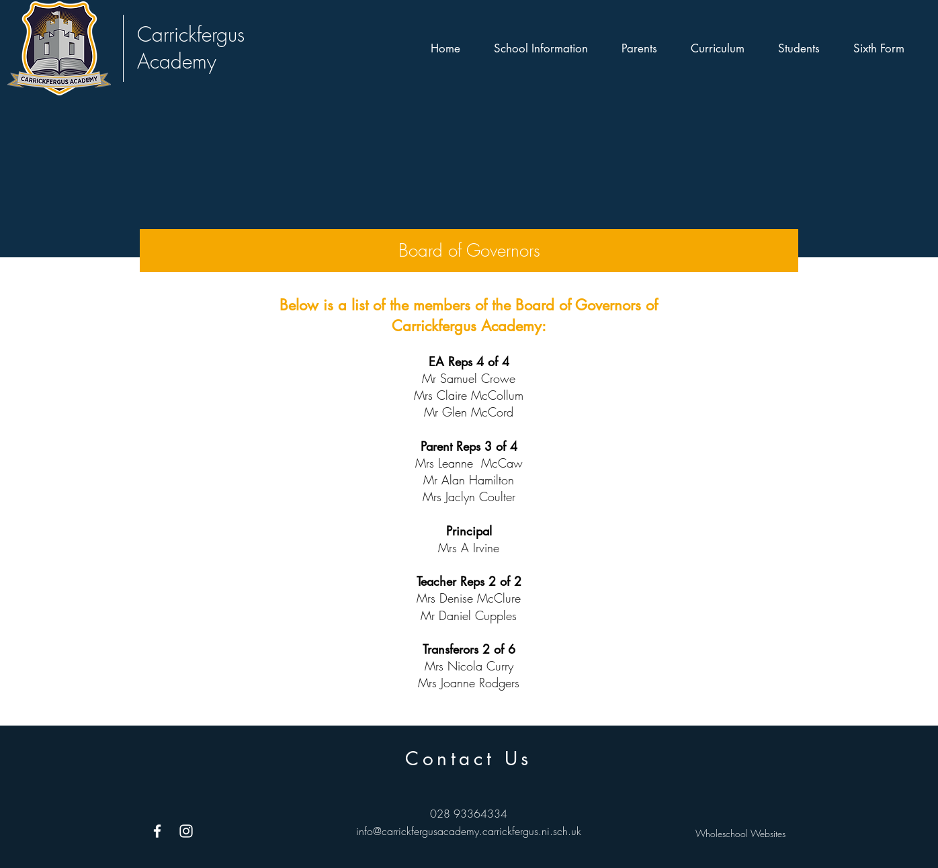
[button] (541, 48)
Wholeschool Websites (740, 833)
